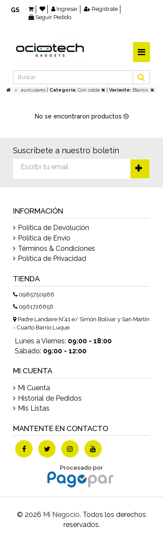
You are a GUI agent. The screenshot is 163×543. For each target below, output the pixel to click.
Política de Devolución (53, 228)
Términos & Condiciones (56, 248)
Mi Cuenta (34, 388)
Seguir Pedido (49, 17)
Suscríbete (140, 168)
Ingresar (64, 9)
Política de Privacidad (52, 258)
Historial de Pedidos (50, 398)
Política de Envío (44, 238)
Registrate (101, 9)
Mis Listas (34, 408)
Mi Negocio (61, 514)
